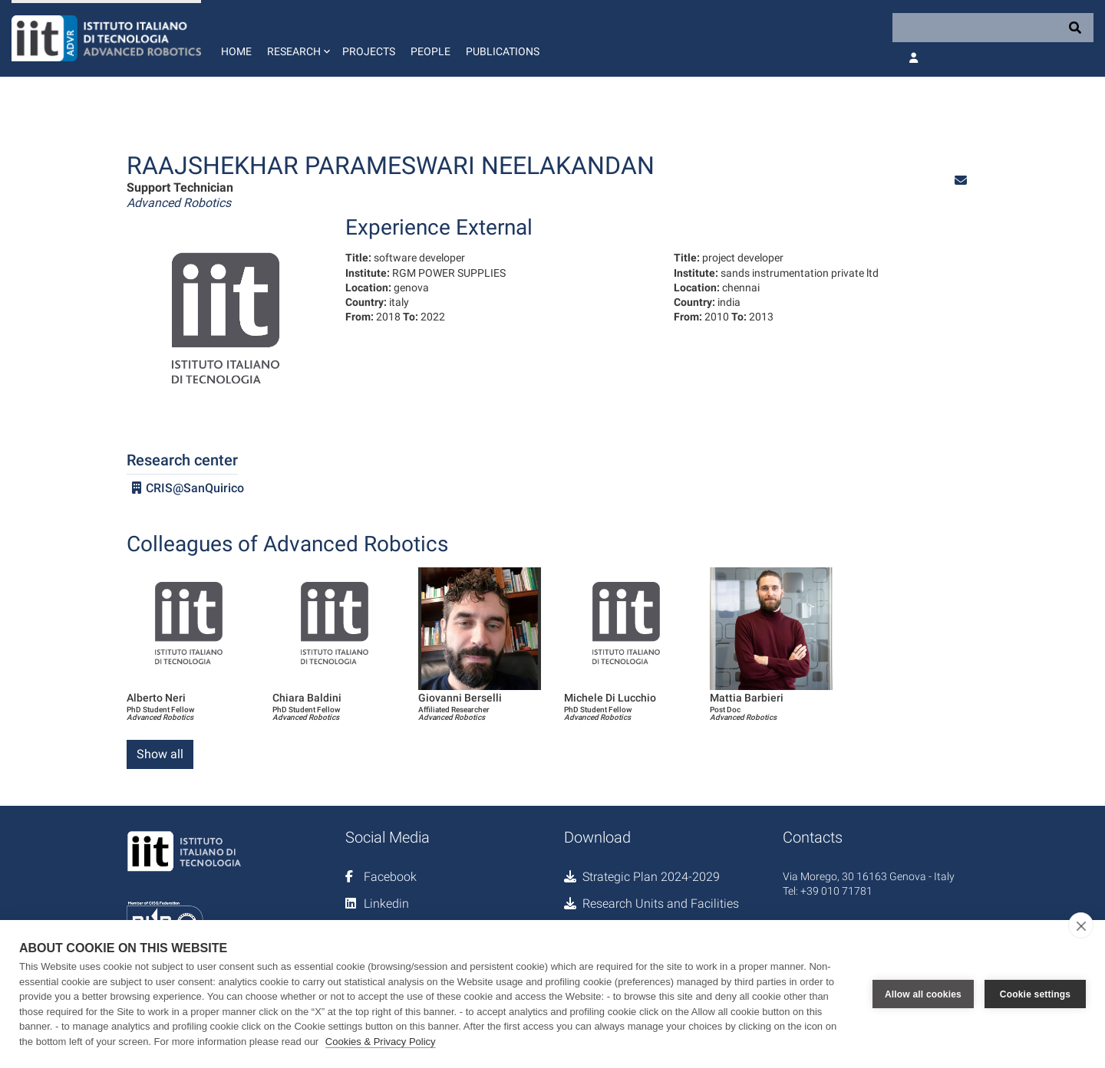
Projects (368, 51)
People (430, 51)
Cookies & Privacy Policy (380, 1041)
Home (236, 51)
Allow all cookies (923, 994)
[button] (297, 38)
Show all (160, 754)
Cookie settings (1035, 994)
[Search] (992, 27)
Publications (502, 51)
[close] (1080, 925)
